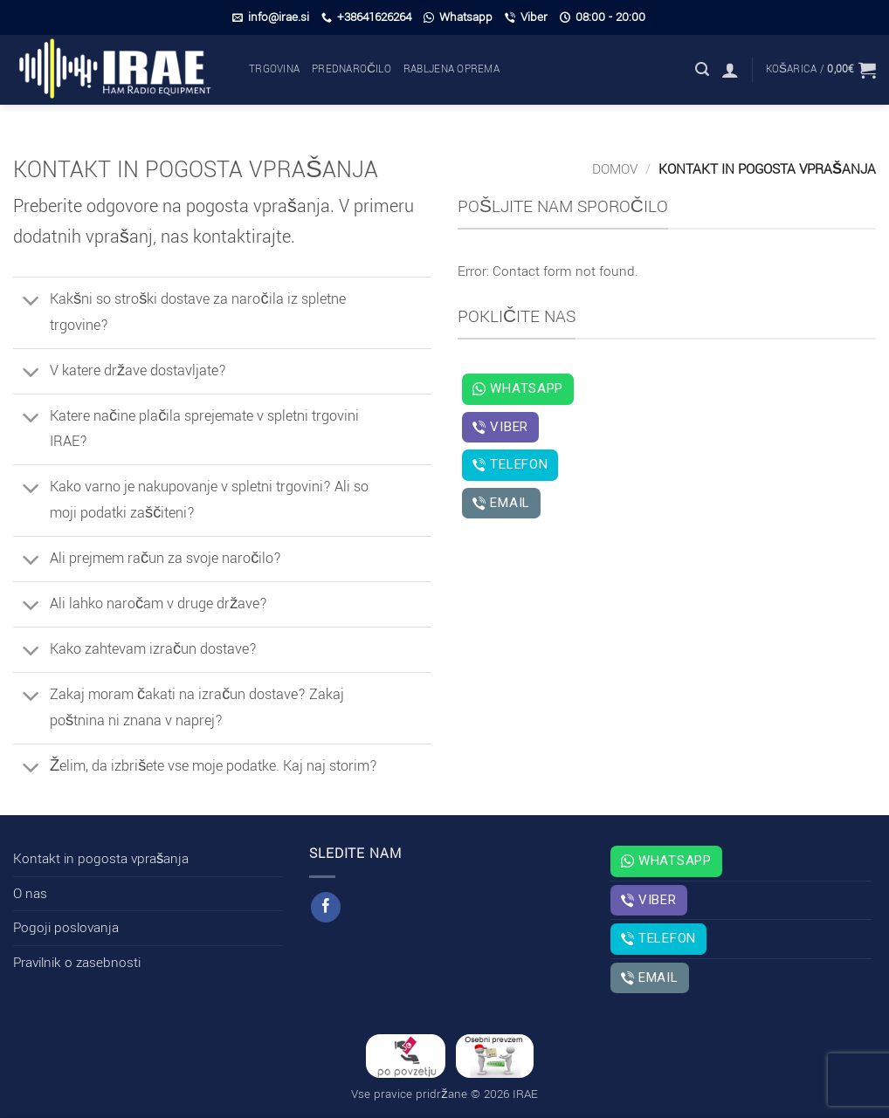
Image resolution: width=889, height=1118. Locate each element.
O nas (30, 893)
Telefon (510, 464)
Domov (614, 169)
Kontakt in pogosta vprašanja (101, 858)
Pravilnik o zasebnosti (77, 962)
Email (501, 503)
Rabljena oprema (451, 69)
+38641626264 (366, 17)
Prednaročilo (351, 69)
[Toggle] (31, 302)
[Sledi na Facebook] (326, 907)
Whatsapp (458, 17)
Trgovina (274, 69)
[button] (702, 69)
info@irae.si (270, 17)
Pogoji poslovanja (66, 927)
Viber (526, 17)
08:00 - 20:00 (602, 17)
